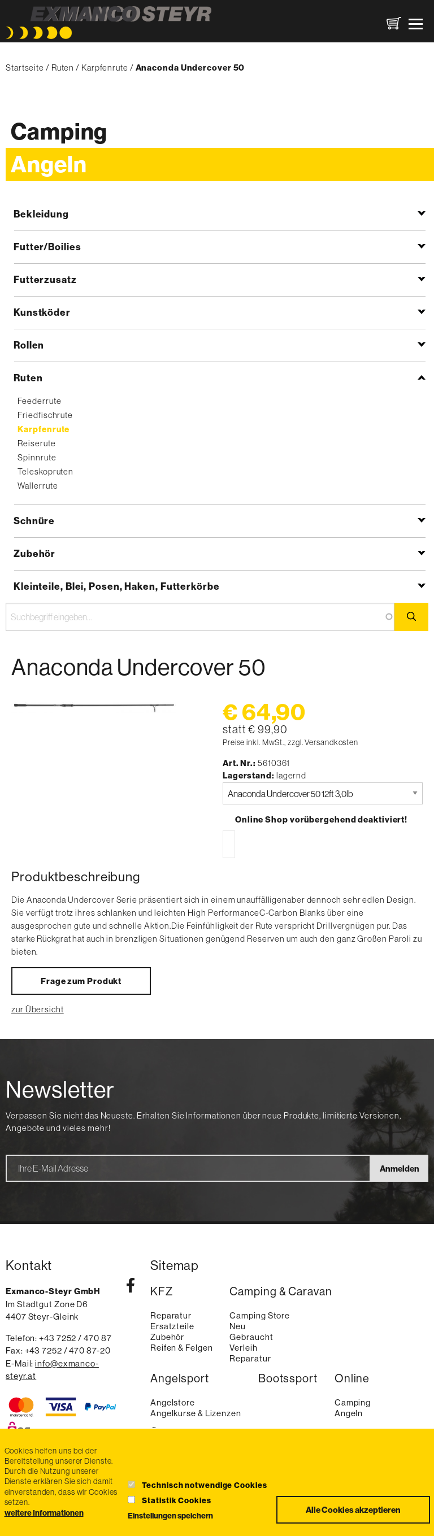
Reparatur (171, 1315)
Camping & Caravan (280, 1291)
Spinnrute (37, 457)
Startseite (25, 67)
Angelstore (172, 1402)
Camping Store (259, 1315)
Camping (59, 131)
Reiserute (36, 443)
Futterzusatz (45, 279)
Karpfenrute (104, 67)
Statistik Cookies (176, 1500)
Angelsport (179, 1378)
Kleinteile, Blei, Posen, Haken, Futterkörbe (117, 586)
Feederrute (39, 401)
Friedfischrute (45, 415)
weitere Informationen (44, 1513)
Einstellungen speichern (170, 1516)
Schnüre (34, 520)
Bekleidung (41, 214)
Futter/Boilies (47, 247)
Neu (237, 1326)
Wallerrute (38, 485)
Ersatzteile (172, 1326)
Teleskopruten (45, 471)
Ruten (63, 67)
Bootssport (288, 1378)
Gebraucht (251, 1337)
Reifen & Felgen (181, 1347)
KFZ (161, 1291)
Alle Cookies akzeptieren (353, 1509)
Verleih (243, 1347)
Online (352, 1378)
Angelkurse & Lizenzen (195, 1413)
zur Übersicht (37, 1009)
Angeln (48, 164)
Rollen (29, 345)
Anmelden (399, 1168)
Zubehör (34, 553)
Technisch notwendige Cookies (204, 1485)
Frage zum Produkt (81, 981)
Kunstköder (42, 312)
